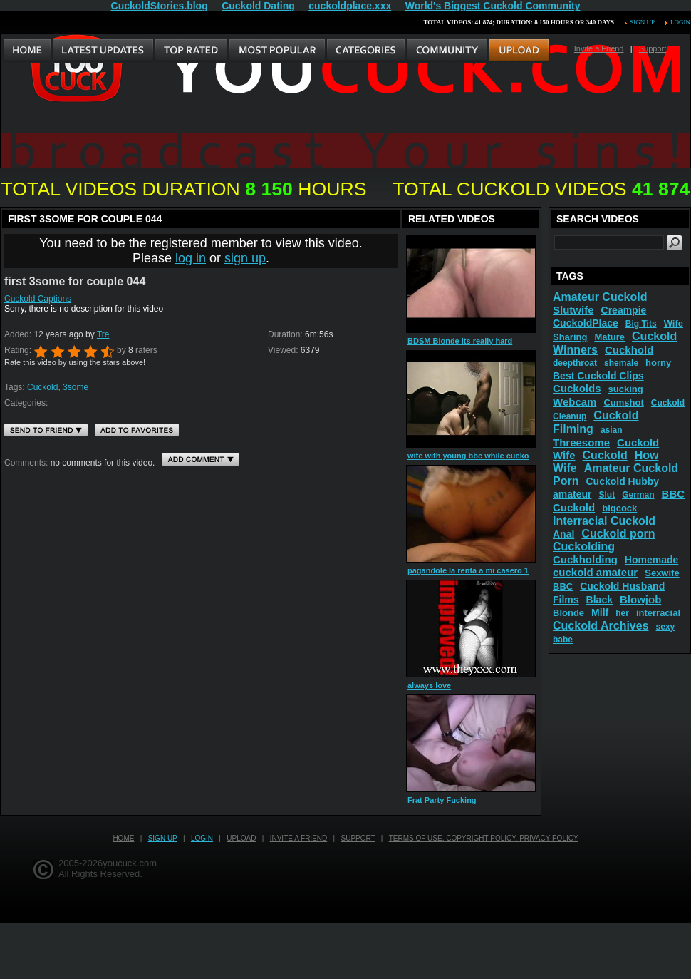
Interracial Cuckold (604, 521)
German (638, 495)
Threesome (581, 442)
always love (429, 685)
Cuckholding (585, 559)
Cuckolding (584, 546)
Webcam (574, 402)
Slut (606, 495)
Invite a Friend (599, 48)
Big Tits (641, 324)
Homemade (651, 559)
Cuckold (42, 387)
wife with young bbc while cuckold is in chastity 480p (506, 455)
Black (599, 599)
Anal (563, 534)
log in (190, 258)
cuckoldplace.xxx (349, 5)
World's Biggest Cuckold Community (493, 5)
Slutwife (573, 310)
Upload (241, 838)
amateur (572, 494)
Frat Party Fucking (442, 800)
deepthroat (575, 363)
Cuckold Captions (37, 299)
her (622, 613)
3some (75, 387)
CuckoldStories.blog (159, 5)
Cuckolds (577, 388)
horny (658, 362)
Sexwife (662, 573)
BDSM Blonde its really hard (459, 341)
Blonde (568, 613)
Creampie (624, 310)
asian (612, 430)
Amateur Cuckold (600, 297)
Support (653, 48)
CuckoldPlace (585, 323)
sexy (665, 627)
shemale (621, 363)
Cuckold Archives (601, 626)
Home (123, 838)
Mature (609, 337)
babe (563, 640)
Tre (103, 334)
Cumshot (623, 402)
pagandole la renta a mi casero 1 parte (478, 570)
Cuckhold (629, 350)
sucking (625, 389)
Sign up (642, 22)
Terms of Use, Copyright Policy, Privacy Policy (483, 838)
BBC (563, 586)
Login (680, 22)
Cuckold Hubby (622, 481)
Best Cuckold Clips (598, 375)
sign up (245, 258)
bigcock (619, 508)
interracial (658, 613)
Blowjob (640, 599)
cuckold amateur (595, 572)
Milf (599, 612)
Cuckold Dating (258, 5)
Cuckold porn (618, 534)
